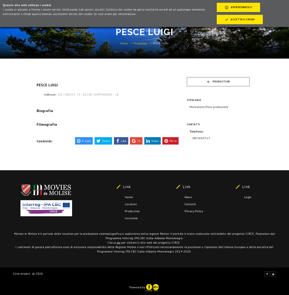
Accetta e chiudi (240, 20)
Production (140, 43)
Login (247, 197)
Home (124, 43)
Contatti (190, 204)
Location (131, 204)
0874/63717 (201, 138)
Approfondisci (238, 8)
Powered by (144, 287)
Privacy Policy (193, 211)
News (188, 197)
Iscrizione (131, 218)
